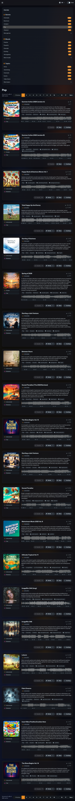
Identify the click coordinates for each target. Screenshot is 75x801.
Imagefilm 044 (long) (29, 588)
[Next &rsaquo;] (71, 95)
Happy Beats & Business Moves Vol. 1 (34, 172)
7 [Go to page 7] (43, 95)
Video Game (37, 79)
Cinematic (37, 18)
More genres (7, 33)
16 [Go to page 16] (61, 95)
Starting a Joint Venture (30, 313)
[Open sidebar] (2, 2)
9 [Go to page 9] (50, 95)
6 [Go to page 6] (40, 95)
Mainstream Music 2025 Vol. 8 (32, 521)
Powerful (37, 45)
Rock (27, 252)
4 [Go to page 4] (33, 95)
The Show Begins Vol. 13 (30, 420)
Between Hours (27, 351)
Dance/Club (28, 114)
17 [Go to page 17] (65, 95)
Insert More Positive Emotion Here (34, 722)
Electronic (37, 21)
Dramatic (37, 48)
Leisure (24, 655)
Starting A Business (29, 239)
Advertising (37, 70)
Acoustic (28, 216)
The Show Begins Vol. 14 (30, 763)
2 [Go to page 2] (26, 95)
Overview (6, 10)
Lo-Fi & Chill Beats (38, 567)
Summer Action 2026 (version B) (33, 135)
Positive (37, 42)
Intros (37, 67)
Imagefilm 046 (27, 622)
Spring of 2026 (27, 273)
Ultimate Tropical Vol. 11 (30, 555)
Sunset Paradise (27, 488)
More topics (7, 82)
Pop (37, 27)
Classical (37, 30)
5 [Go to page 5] (36, 95)
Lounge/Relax (29, 567)
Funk (27, 432)
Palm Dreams (26, 688)
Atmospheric (37, 54)
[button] (67, 127)
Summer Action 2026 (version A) (33, 102)
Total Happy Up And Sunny (31, 205)
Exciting (37, 51)
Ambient (37, 24)
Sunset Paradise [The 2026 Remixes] (35, 385)
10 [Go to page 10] (54, 95)
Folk (27, 666)
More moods (7, 57)
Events (37, 76)
